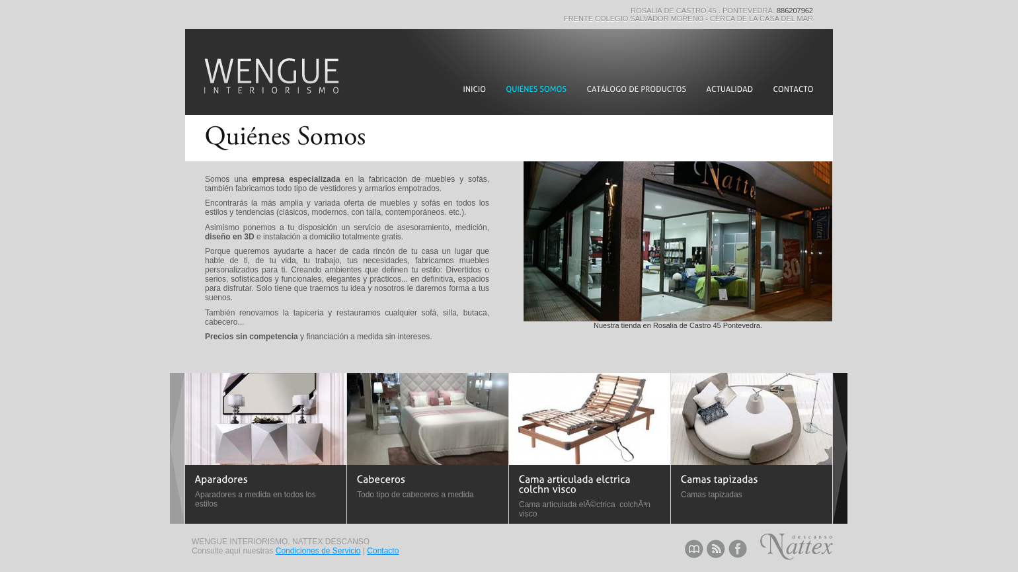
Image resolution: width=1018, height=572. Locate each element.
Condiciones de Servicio (318, 550)
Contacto (383, 550)
